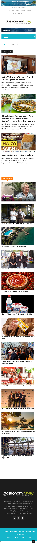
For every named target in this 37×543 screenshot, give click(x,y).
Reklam (23, 10)
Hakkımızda (11, 10)
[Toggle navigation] (5, 36)
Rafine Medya (13, 531)
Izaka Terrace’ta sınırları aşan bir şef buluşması (16, 223)
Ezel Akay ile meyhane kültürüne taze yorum (15, 269)
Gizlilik (8, 538)
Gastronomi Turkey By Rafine (26, 531)
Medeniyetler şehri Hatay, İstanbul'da (18, 155)
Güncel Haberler (19, 534)
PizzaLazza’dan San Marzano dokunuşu (14, 291)
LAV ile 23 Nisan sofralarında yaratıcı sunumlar (16, 386)
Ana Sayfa (4, 45)
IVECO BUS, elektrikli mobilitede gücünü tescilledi (17, 408)
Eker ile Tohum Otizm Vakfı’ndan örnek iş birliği (16, 314)
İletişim (29, 10)
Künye (17, 10)
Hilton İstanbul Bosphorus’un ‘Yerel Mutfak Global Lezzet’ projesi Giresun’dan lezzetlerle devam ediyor (18, 118)
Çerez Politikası (16, 538)
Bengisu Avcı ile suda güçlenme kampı (13, 246)
